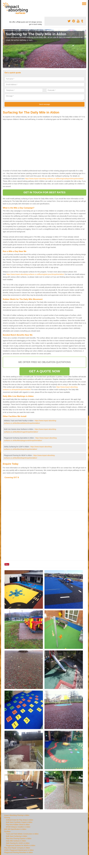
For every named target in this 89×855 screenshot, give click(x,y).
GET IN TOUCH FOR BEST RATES (45, 192)
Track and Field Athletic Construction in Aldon (22, 834)
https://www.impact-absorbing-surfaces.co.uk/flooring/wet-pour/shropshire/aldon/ (35, 274)
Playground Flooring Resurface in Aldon (18, 852)
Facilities (7, 831)
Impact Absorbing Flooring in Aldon (16, 815)
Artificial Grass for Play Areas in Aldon (19, 820)
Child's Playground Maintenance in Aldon (19, 850)
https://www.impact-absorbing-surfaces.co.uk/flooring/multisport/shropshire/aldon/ (54, 179)
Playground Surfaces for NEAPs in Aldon (20, 845)
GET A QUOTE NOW (44, 371)
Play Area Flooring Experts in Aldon (18, 838)
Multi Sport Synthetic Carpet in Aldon (19, 822)
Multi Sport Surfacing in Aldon (16, 836)
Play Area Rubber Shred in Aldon (18, 824)
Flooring (7, 817)
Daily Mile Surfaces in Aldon (16, 841)
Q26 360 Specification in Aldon (15, 829)
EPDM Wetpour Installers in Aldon (18, 827)
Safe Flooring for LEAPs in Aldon (18, 843)
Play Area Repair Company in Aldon (17, 848)
